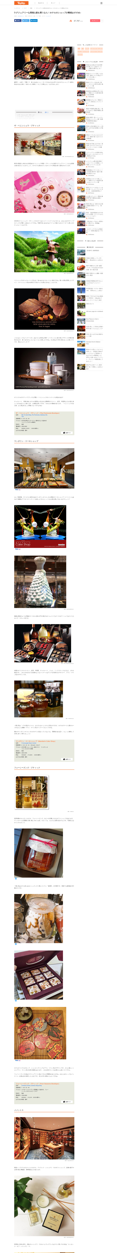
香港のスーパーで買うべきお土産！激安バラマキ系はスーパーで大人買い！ (94, 75)
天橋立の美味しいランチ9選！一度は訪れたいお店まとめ (94, 260)
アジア (25, 8)
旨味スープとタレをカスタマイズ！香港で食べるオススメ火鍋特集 (94, 136)
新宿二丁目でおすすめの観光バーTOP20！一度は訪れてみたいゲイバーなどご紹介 (94, 298)
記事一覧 (41, 3)
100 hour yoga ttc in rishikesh (94, 311)
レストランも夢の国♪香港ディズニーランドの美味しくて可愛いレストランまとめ (94, 163)
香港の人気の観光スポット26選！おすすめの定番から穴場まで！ (94, 128)
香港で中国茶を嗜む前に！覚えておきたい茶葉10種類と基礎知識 (94, 110)
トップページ (17, 8)
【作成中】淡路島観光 (92, 250)
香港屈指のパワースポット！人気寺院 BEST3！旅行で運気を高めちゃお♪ (94, 171)
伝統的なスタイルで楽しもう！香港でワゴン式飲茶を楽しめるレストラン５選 (94, 180)
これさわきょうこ (20, 16)
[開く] (46, 112)
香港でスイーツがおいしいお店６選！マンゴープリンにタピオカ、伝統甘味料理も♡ (94, 189)
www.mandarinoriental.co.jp (69, 663)
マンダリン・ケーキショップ (26, 116)
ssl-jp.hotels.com (71, 1160)
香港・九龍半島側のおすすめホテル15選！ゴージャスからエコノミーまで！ (94, 214)
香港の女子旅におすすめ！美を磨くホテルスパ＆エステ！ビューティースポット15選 (94, 145)
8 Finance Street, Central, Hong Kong (32, 1085)
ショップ (87, 48)
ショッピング (48, 16)
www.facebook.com (70, 273)
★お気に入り (95, 20)
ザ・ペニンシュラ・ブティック (26, 115)
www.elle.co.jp (71, 718)
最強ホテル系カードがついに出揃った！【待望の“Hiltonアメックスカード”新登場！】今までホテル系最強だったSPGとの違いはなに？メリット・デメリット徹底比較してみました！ (94, 355)
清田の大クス (90, 303)
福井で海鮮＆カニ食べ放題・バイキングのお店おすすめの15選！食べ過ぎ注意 (94, 267)
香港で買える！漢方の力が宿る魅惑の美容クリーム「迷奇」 (94, 205)
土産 (82, 48)
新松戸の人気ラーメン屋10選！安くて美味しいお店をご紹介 (94, 367)
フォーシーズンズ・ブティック (26, 118)
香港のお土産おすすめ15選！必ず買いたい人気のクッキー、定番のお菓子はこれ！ (94, 66)
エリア (53, 3)
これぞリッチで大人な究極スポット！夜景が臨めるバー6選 (94, 230)
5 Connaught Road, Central (29, 743)
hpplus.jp (72, 811)
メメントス (80, 54)
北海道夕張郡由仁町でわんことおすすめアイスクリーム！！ (94, 283)
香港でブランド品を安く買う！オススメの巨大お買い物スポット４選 (94, 84)
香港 (31, 8)
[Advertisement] (45, 35)
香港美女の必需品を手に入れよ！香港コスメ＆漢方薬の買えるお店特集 (94, 93)
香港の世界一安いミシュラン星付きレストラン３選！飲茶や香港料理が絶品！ (94, 119)
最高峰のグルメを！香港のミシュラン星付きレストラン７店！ (94, 101)
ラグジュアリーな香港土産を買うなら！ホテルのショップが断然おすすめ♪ (52, 8)
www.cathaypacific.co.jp (69, 156)
